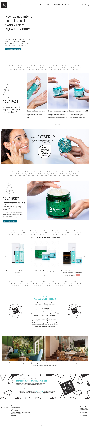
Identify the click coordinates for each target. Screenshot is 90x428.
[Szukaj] (82, 5)
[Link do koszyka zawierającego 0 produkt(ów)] (88, 5)
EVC (55, 425)
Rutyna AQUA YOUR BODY (53, 5)
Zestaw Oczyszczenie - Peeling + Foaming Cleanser (45, 271)
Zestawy (42, 5)
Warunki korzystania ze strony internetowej (20, 412)
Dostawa (13, 406)
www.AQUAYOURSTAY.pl (51, 365)
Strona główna (23, 5)
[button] (13, 49)
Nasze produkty (34, 5)
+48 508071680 (83, 408)
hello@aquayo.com (84, 409)
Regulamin (13, 409)
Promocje (3, 406)
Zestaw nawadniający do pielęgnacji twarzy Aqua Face (17, 271)
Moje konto (13, 415)
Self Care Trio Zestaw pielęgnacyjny (72, 271)
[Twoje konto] (85, 5)
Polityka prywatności (15, 407)
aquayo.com (38, 425)
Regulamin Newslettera (16, 413)
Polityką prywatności (39, 391)
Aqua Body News (66, 5)
